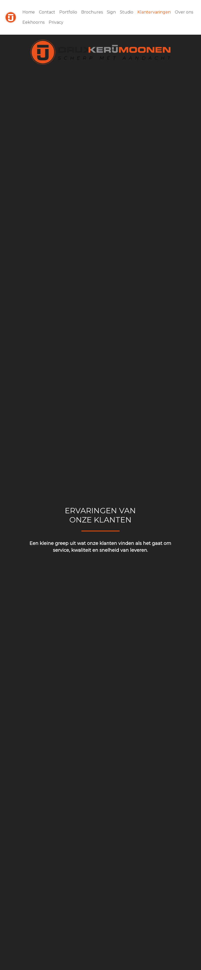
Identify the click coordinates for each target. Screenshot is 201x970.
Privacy (56, 22)
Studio (126, 12)
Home (28, 12)
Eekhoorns (33, 22)
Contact (47, 12)
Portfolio (68, 12)
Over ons (184, 12)
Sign (111, 12)
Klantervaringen (154, 12)
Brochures (92, 12)
